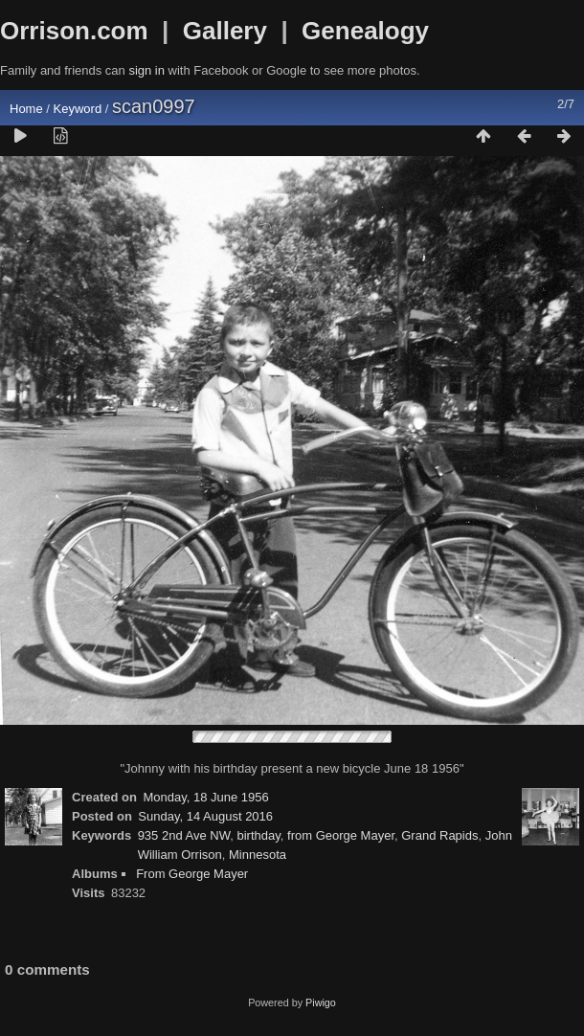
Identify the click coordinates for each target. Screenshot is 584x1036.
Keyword (78, 108)
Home (26, 108)
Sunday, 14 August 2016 (205, 816)
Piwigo (320, 1002)
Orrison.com (74, 30)
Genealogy (365, 30)
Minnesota (257, 854)
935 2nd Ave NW (184, 835)
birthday (258, 835)
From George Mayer (192, 874)
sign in (146, 70)
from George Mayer (340, 835)
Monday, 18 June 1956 (205, 797)
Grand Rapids (439, 835)
